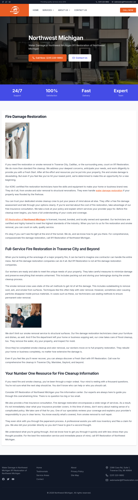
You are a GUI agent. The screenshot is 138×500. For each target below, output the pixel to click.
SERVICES (48, 10)
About (73, 467)
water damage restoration (109, 190)
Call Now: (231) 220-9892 (47, 58)
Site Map (75, 475)
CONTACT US (80, 10)
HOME (36, 10)
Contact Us (79, 58)
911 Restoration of (25, 219)
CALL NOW (128, 10)
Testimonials (42, 471)
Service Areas (42, 475)
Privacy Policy (77, 471)
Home (39, 467)
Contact (40, 479)
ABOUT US (64, 10)
